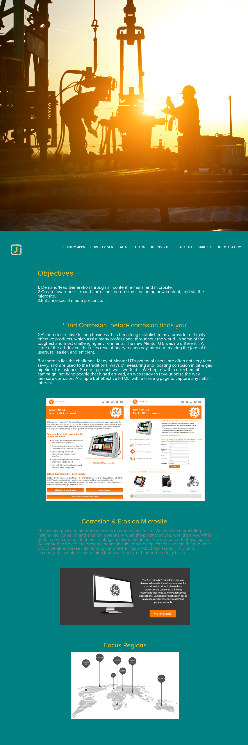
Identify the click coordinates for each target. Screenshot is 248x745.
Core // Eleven (101, 247)
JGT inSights (160, 247)
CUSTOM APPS (74, 247)
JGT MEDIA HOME (230, 247)
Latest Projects (131, 247)
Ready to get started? (194, 247)
